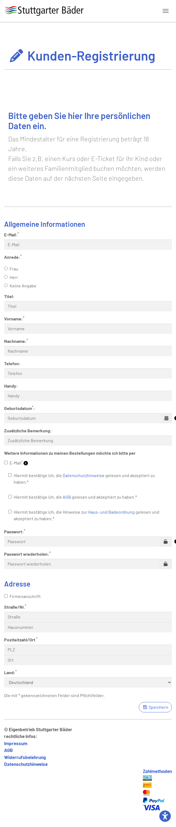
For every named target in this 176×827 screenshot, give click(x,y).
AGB (67, 496)
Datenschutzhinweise (84, 475)
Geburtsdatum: (19, 408)
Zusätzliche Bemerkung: (28, 430)
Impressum (15, 743)
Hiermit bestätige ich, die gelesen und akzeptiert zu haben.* (81, 478)
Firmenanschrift (22, 596)
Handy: (11, 385)
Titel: (9, 296)
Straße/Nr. (15, 606)
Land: (10, 672)
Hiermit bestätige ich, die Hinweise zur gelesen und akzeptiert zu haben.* (83, 515)
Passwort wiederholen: (27, 554)
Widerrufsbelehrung (25, 757)
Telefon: (12, 363)
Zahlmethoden (157, 771)
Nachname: (16, 341)
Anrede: (13, 257)
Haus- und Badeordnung (111, 511)
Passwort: (14, 531)
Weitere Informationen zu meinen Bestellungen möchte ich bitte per (69, 453)
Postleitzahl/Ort (20, 639)
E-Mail (16, 463)
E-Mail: (11, 234)
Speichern (155, 707)
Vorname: (14, 318)
